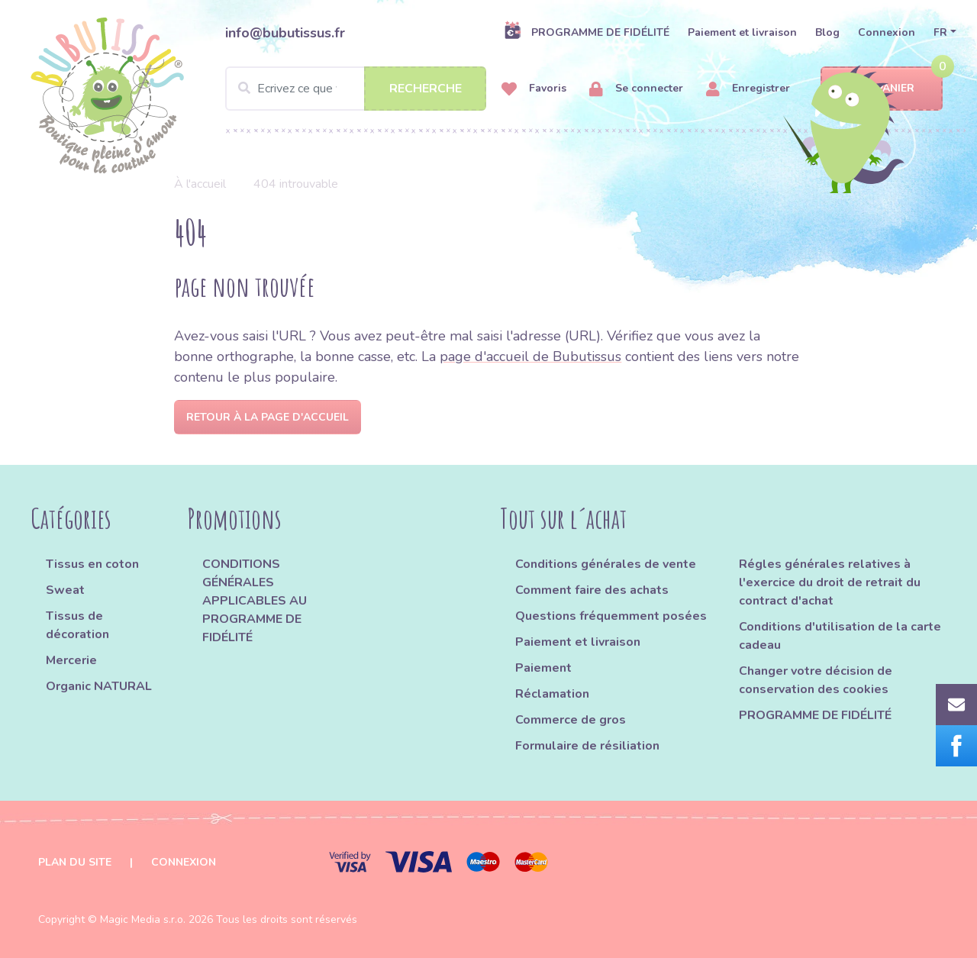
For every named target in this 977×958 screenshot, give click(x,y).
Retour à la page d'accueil (267, 417)
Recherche (425, 88)
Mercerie (71, 660)
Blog (827, 32)
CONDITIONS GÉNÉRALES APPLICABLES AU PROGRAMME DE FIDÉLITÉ (254, 601)
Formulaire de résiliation (587, 745)
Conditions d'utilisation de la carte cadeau (840, 635)
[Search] (355, 88)
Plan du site (74, 862)
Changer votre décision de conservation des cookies (815, 680)
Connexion (886, 32)
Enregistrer (748, 89)
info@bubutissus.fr (285, 33)
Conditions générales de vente (605, 564)
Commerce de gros (570, 719)
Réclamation (552, 693)
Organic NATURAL (99, 686)
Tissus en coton (92, 564)
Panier (882, 89)
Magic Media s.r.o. (142, 919)
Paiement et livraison (742, 32)
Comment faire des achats (592, 590)
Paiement (543, 668)
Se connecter (636, 89)
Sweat (65, 590)
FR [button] (940, 32)
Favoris (533, 89)
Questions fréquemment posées (611, 616)
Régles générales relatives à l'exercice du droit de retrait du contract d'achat (830, 582)
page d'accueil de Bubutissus (530, 356)
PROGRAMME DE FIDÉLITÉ (586, 32)
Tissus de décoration (77, 625)
